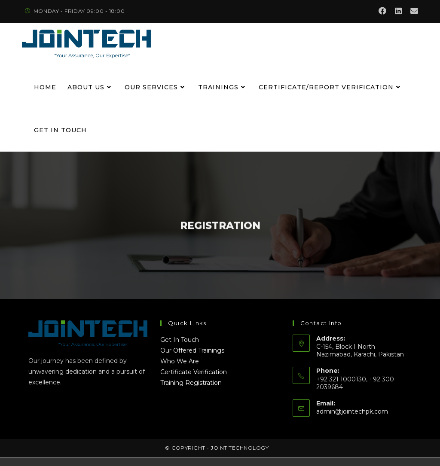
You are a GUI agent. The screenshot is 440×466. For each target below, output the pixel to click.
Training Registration (191, 383)
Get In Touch (179, 340)
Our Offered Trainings (192, 350)
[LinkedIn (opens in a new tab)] (398, 11)
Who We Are (179, 361)
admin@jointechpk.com (352, 411)
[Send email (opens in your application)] (412, 11)
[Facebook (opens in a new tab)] (382, 11)
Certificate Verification (193, 372)
